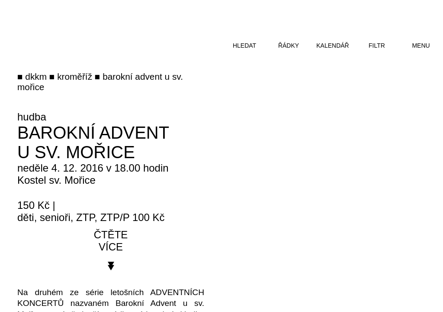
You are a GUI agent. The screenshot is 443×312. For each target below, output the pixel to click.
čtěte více (111, 241)
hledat (244, 45)
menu (421, 45)
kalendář (332, 45)
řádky (288, 45)
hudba (31, 117)
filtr (377, 45)
